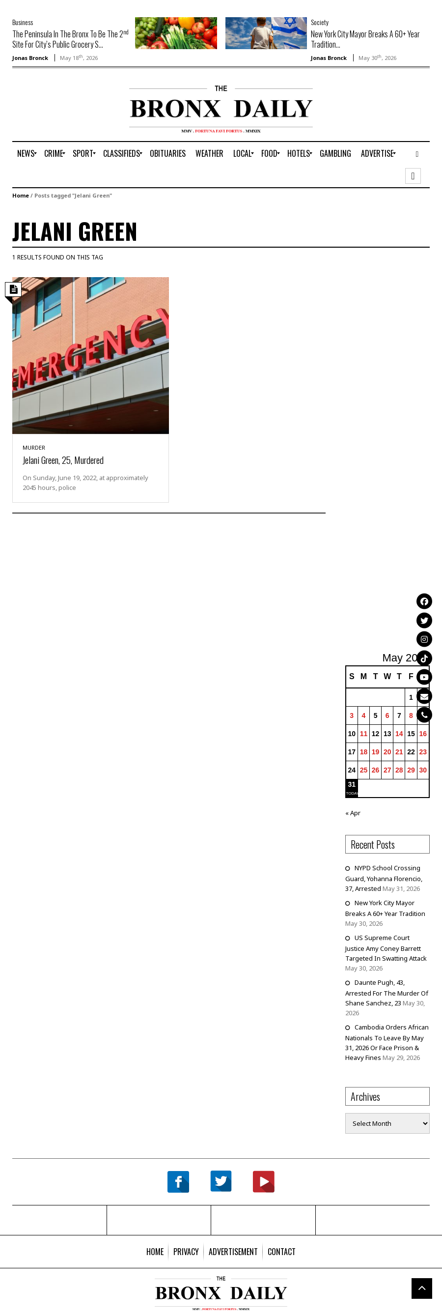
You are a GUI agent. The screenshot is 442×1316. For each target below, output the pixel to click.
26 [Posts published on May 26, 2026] (376, 770)
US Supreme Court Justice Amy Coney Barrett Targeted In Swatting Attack (386, 948)
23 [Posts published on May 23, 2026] (423, 752)
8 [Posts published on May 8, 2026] (411, 715)
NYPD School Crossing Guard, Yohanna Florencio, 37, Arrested (383, 878)
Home (20, 195)
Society (320, 22)
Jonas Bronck (30, 57)
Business (22, 22)
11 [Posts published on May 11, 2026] (364, 734)
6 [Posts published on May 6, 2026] (387, 715)
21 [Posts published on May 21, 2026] (399, 752)
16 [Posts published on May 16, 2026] (423, 734)
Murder (34, 447)
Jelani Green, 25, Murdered (63, 459)
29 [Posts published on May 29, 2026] (411, 770)
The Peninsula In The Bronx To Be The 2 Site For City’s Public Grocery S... (70, 39)
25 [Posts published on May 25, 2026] (364, 770)
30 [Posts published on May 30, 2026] (423, 770)
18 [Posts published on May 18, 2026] (364, 752)
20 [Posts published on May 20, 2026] (387, 752)
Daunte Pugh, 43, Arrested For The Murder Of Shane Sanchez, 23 (386, 992)
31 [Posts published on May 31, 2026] (352, 784)
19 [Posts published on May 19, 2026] (376, 752)
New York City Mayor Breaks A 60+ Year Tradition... (365, 39)
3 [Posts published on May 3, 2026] (352, 715)
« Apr (352, 812)
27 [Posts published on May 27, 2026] (387, 770)
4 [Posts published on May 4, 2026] (364, 715)
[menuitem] (25, 153)
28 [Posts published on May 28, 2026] (399, 770)
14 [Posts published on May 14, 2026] (399, 734)
